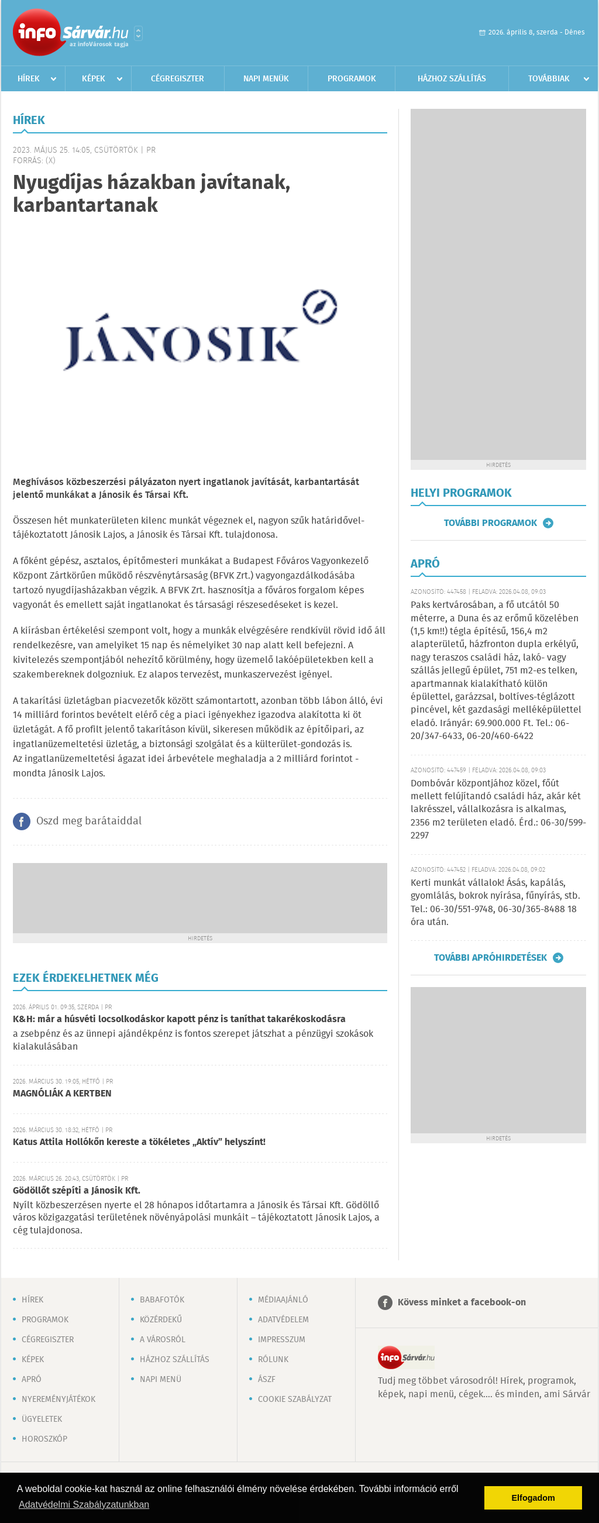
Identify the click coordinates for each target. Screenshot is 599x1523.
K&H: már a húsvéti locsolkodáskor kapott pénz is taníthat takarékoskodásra (179, 1019)
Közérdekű (161, 1320)
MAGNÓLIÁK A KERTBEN (62, 1094)
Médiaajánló (283, 1300)
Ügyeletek (42, 1419)
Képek (93, 79)
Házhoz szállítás (452, 79)
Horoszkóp (44, 1439)
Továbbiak (549, 79)
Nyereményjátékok (58, 1399)
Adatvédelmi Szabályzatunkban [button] (84, 1505)
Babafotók (162, 1300)
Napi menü (160, 1379)
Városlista (138, 33)
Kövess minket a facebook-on (462, 1302)
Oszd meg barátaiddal (89, 821)
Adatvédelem (283, 1320)
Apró (32, 1379)
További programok (490, 523)
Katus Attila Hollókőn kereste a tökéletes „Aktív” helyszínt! (139, 1142)
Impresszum (281, 1339)
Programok (352, 79)
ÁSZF (267, 1379)
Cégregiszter (177, 79)
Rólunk (273, 1359)
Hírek (29, 79)
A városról (162, 1339)
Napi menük (266, 79)
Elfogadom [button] (533, 1498)
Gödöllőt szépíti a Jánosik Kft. (76, 1191)
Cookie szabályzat (295, 1399)
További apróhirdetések (490, 958)
